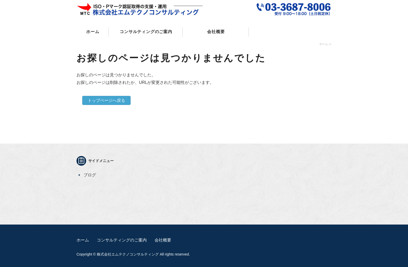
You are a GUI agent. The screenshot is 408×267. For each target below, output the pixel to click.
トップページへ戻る (106, 100)
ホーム (92, 31)
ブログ (90, 175)
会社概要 (216, 31)
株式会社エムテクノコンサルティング (128, 254)
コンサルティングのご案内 (146, 31)
